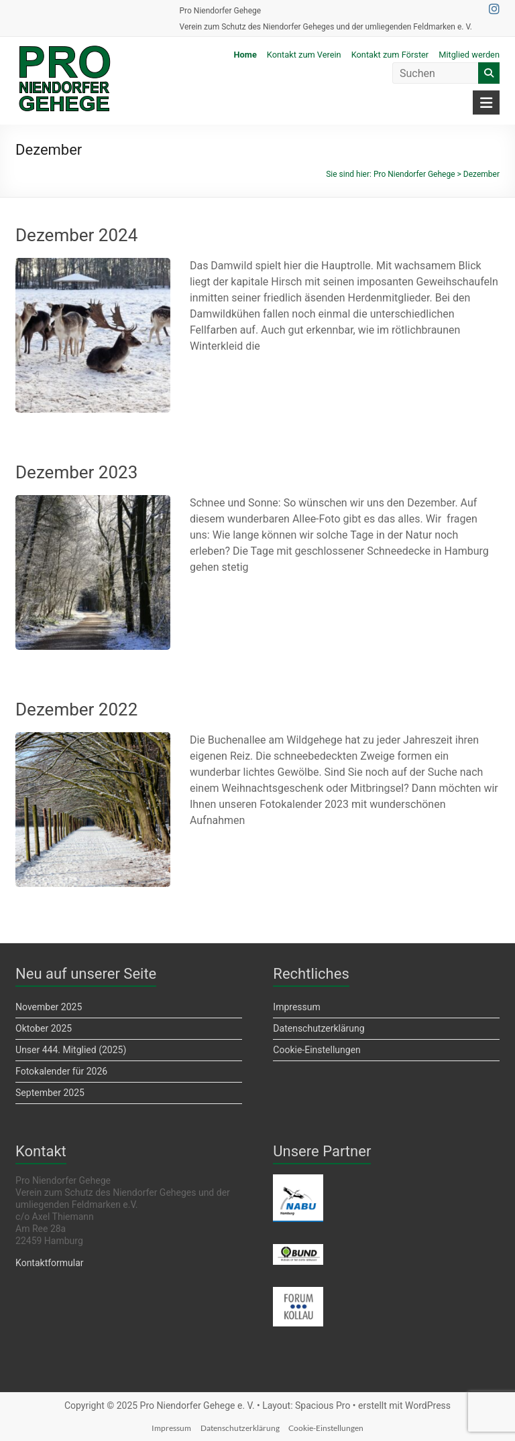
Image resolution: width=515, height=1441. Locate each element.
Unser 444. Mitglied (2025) (70, 1049)
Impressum (296, 1007)
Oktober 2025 (43, 1028)
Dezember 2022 (76, 709)
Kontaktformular (49, 1262)
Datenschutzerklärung (318, 1028)
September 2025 (49, 1092)
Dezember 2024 (76, 235)
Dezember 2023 (76, 472)
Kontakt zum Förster (390, 55)
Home (245, 55)
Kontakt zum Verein (304, 55)
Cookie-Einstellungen (316, 1049)
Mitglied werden (469, 55)
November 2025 (48, 1007)
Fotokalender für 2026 (61, 1071)
